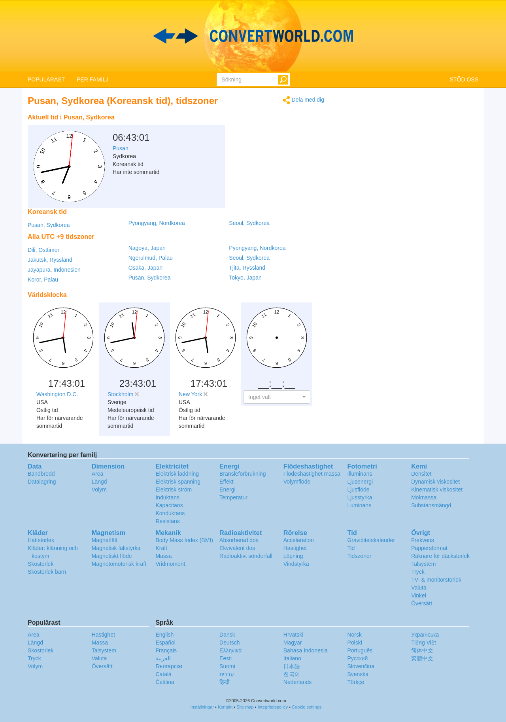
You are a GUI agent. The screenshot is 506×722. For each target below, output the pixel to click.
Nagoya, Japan (147, 248)
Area (98, 474)
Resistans (167, 521)
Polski (354, 642)
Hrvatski (293, 634)
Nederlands (297, 682)
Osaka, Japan (145, 268)
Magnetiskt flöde (112, 556)
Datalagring (42, 481)
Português (359, 650)
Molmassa (423, 497)
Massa (163, 556)
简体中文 (422, 650)
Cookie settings (306, 707)
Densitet (421, 474)
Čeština (164, 682)
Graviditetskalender (371, 540)
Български (168, 666)
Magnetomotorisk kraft (119, 564)
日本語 (291, 666)
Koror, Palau (43, 279)
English (164, 634)
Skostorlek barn (47, 572)
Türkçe (355, 682)
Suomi (227, 666)
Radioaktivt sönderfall (245, 556)
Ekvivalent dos (237, 548)
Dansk (227, 634)
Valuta (419, 587)
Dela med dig (303, 100)
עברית (226, 674)
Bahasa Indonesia (305, 650)
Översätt (421, 603)
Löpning (293, 556)
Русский (357, 658)
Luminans (359, 505)
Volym (99, 489)
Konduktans (170, 513)
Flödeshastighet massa (311, 474)
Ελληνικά (230, 650)
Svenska (357, 674)
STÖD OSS (464, 79)
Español (165, 642)
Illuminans (359, 474)
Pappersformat (429, 548)
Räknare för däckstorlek (440, 556)
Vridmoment (170, 564)
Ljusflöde (358, 489)
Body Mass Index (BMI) (184, 540)
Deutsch (229, 642)
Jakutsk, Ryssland (50, 260)
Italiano (292, 658)
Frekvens (422, 540)
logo (253, 36)
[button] (276, 397)
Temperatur (233, 497)
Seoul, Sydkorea (249, 223)
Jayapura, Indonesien (54, 269)
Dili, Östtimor (43, 250)
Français (166, 650)
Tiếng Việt (423, 642)
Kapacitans (169, 505)
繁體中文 (422, 658)
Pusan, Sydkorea (49, 225)
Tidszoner (359, 556)
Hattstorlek (41, 540)
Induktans (167, 497)
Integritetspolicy (273, 707)
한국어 (291, 674)
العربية (163, 658)
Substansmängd (431, 505)
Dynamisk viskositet (435, 481)
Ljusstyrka (359, 497)
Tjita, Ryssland (247, 268)
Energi (227, 489)
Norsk (354, 634)
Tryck (418, 572)
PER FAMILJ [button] (92, 79)
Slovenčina (360, 666)
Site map (244, 707)
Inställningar (202, 707)
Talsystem (423, 564)
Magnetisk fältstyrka (116, 548)
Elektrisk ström (173, 489)
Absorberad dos (239, 540)
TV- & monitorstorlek (436, 579)
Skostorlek (40, 564)
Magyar (292, 642)
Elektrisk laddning (177, 474)
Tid (351, 548)
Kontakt (225, 707)
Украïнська (425, 634)
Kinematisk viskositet (437, 489)
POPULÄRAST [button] (46, 79)
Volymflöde (296, 481)
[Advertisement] (274, 129)
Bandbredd (41, 474)
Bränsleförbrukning (242, 474)
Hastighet (295, 548)
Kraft (161, 548)
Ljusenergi (360, 481)
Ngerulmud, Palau (150, 258)
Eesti (225, 658)
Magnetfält (104, 540)
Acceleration (298, 540)
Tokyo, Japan (245, 277)
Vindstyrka (296, 564)
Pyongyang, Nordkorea (156, 223)
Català (163, 674)
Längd (99, 481)
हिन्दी (224, 682)
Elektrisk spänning (177, 481)
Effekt (226, 481)
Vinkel (418, 595)
